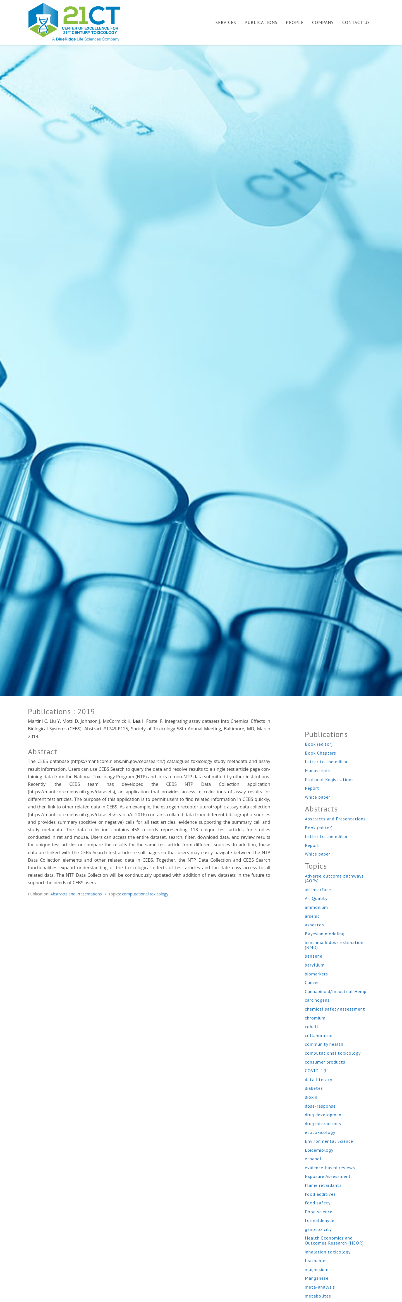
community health (324, 1044)
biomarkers (316, 974)
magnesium (317, 1269)
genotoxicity (318, 1229)
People (295, 22)
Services (226, 22)
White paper (317, 797)
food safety (318, 1203)
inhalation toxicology (328, 1252)
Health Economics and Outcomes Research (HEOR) (334, 1240)
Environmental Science (329, 1141)
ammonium (316, 907)
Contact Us (356, 22)
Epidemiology (319, 1150)
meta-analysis (320, 1287)
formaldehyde (319, 1220)
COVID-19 (315, 1070)
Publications (261, 22)
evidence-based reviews (330, 1167)
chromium (315, 1018)
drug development (324, 1114)
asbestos (314, 924)
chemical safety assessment (335, 1009)
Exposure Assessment (328, 1176)
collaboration (319, 1035)
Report (312, 788)
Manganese (317, 1278)
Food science (318, 1211)
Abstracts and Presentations (76, 894)
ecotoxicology (320, 1132)
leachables (316, 1260)
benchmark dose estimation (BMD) (334, 944)
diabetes (314, 1088)
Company (323, 22)
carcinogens (317, 1000)
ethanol (313, 1158)
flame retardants (323, 1185)
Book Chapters (320, 753)
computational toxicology (145, 894)
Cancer (312, 982)
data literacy (318, 1079)
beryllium (315, 965)
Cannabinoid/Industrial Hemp (336, 991)
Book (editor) (319, 744)
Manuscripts (318, 770)
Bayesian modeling (324, 933)
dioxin (311, 1097)
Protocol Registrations (329, 779)
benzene (313, 956)
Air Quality (316, 898)
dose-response (320, 1106)
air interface (318, 889)
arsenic (312, 916)
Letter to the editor (326, 761)
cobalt (312, 1026)
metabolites (318, 1296)
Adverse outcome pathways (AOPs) (334, 878)
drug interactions (323, 1123)
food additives (320, 1194)
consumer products (325, 1062)
